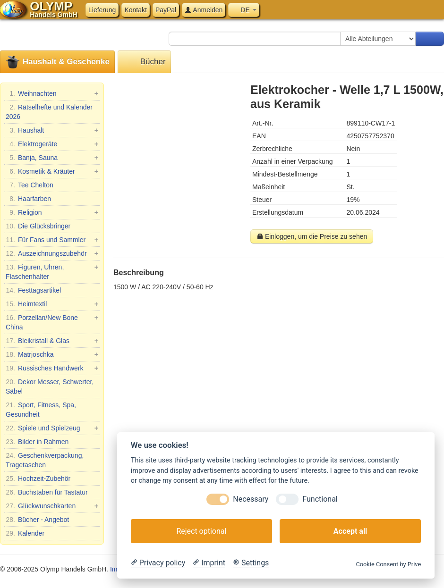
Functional (319, 499)
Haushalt (52, 130)
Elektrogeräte (52, 144)
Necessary (250, 499)
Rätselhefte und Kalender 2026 (49, 111)
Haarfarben (28, 198)
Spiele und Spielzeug (52, 428)
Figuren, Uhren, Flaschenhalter (52, 271)
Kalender (25, 533)
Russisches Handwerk (52, 368)
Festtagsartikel (33, 290)
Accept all (350, 531)
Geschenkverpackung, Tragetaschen (45, 460)
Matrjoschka (52, 354)
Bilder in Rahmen (37, 441)
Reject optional (201, 531)
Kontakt (135, 10)
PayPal (165, 10)
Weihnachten (52, 93)
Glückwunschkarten (52, 506)
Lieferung (102, 10)
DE (243, 10)
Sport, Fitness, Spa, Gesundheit (41, 409)
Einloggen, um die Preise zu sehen (311, 236)
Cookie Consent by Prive (388, 564)
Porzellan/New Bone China (52, 322)
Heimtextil (52, 304)
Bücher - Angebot (37, 519)
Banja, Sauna (52, 157)
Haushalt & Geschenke (57, 62)
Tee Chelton (29, 185)
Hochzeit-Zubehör (38, 478)
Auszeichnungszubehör (52, 253)
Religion (52, 212)
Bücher (144, 62)
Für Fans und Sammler (52, 239)
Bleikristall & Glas (52, 340)
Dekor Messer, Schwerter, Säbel (50, 386)
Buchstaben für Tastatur (47, 492)
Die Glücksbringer (38, 226)
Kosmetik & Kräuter (52, 171)
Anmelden (203, 10)
